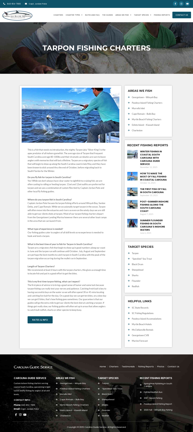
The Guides (107, 15)
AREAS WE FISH (65, 378)
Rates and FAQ (92, 15)
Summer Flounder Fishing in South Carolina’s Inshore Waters (152, 225)
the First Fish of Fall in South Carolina (153, 190)
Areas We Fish (123, 15)
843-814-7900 (28, 405)
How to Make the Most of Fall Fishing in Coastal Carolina (153, 176)
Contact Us (182, 15)
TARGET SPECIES (108, 378)
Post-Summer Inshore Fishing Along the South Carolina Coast (154, 206)
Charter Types (74, 15)
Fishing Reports (162, 15)
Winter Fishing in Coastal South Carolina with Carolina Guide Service (151, 158)
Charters (58, 15)
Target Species (142, 15)
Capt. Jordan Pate (30, 409)
